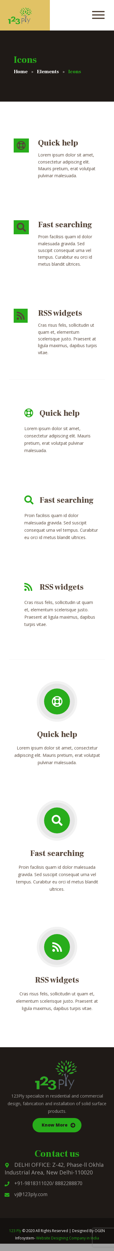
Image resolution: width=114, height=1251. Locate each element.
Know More (54, 1125)
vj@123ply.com (26, 1194)
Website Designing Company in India (67, 1238)
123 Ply (15, 1230)
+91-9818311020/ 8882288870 (43, 1183)
